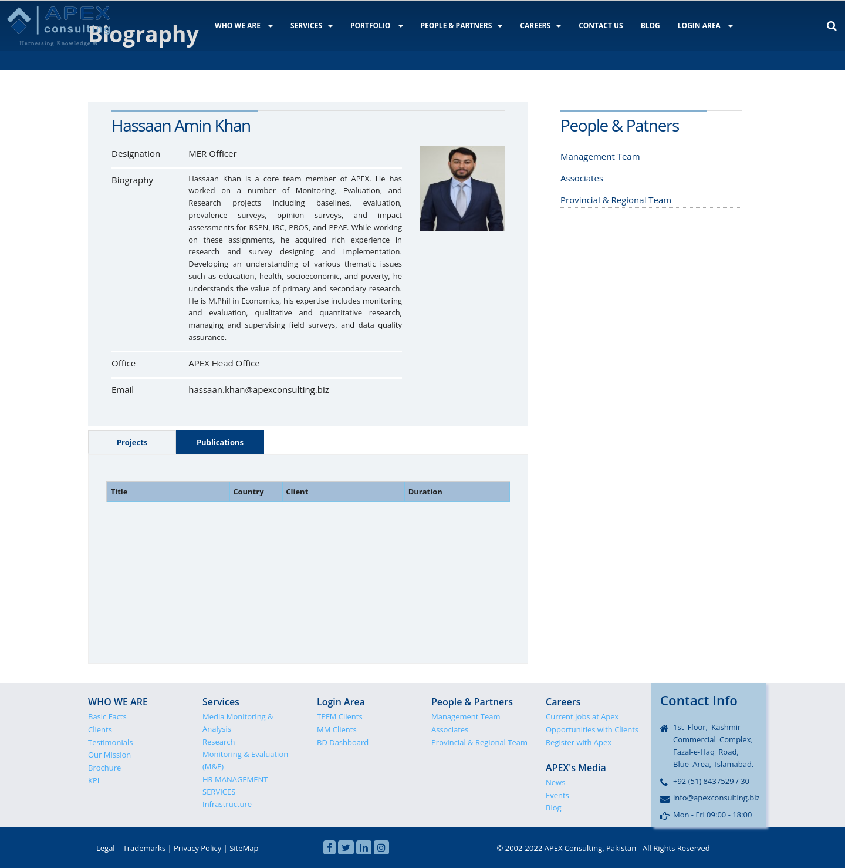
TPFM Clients (340, 716)
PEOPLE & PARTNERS (462, 26)
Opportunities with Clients (592, 729)
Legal (105, 848)
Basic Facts (107, 716)
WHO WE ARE (244, 26)
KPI (93, 780)
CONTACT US (601, 26)
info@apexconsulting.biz (716, 797)
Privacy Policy (197, 848)
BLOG (650, 26)
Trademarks (144, 848)
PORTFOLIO (376, 26)
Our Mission (109, 754)
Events (557, 795)
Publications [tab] (220, 442)
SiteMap (243, 848)
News (555, 782)
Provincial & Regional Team (479, 742)
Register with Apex (578, 742)
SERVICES (311, 26)
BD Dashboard (343, 742)
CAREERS (540, 26)
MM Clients (337, 729)
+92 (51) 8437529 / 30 (711, 781)
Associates (449, 729)
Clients (100, 729)
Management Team (466, 716)
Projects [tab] (132, 442)
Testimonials (110, 742)
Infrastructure (227, 804)
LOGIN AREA (705, 26)
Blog (554, 807)
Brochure (104, 767)
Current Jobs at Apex (582, 716)
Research (218, 741)
